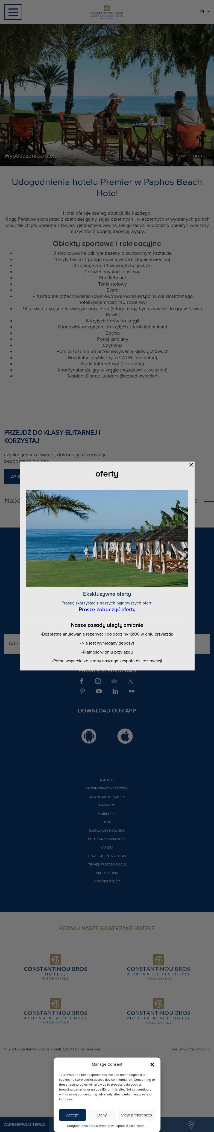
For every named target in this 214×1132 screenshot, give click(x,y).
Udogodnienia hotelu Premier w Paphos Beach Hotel (106, 1126)
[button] (152, 1064)
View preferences (136, 1115)
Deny (102, 1115)
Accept (72, 1115)
